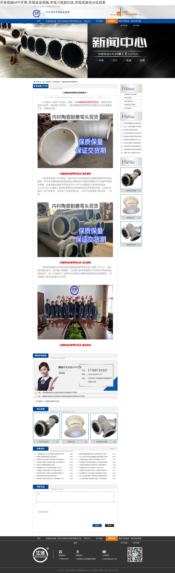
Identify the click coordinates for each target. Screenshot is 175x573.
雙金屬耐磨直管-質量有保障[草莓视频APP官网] (60, 392)
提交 (97, 525)
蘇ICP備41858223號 (111, 570)
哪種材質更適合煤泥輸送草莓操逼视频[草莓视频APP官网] (63, 396)
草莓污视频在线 (128, 101)
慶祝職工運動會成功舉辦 (131, 130)
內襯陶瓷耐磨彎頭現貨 (52, 401)
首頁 (43, 82)
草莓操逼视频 (56, 82)
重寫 (109, 525)
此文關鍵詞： (40, 401)
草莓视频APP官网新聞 (130, 94)
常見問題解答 (128, 108)
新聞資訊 (48, 82)
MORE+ (112, 448)
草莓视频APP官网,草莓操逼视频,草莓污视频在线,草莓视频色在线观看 (53, 2)
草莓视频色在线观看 (129, 104)
